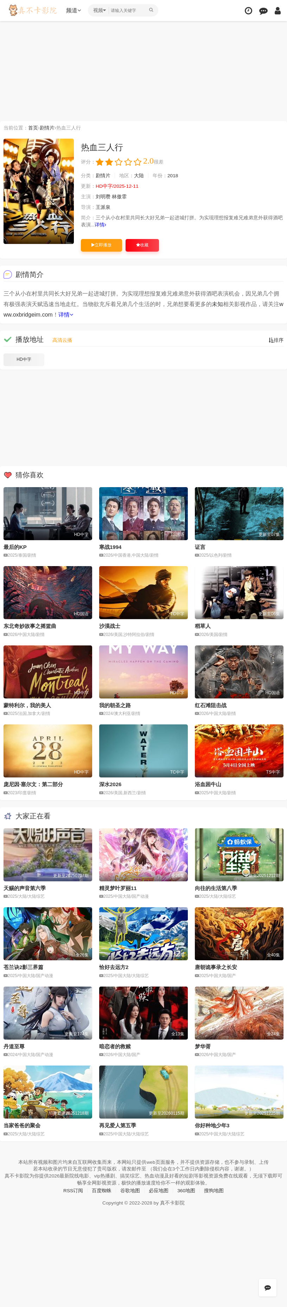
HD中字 (24, 359)
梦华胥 (203, 1046)
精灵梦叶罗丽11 (118, 888)
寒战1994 (110, 547)
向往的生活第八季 (216, 888)
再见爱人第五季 (117, 1125)
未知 (217, 304)
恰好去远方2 (113, 967)
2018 (172, 176)
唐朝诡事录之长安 (216, 967)
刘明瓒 (103, 197)
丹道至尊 (14, 1046)
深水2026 (110, 784)
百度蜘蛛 (101, 1190)
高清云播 (62, 340)
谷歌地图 (130, 1190)
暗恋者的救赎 (115, 1046)
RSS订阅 (73, 1190)
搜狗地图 (214, 1190)
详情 (101, 225)
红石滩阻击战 (211, 705)
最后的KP (15, 547)
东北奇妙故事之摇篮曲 (30, 626)
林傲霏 (119, 197)
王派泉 (103, 207)
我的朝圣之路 (115, 705)
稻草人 (203, 626)
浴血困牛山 (208, 784)
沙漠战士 (109, 626)
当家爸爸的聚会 (22, 1125)
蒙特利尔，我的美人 (27, 705)
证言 (200, 547)
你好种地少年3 (212, 1125)
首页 (33, 128)
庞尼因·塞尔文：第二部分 (33, 784)
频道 (74, 10)
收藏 (142, 245)
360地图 (186, 1190)
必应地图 (158, 1190)
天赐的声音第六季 (25, 888)
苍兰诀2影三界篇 (23, 967)
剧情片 (47, 128)
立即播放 (101, 245)
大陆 (139, 176)
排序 (276, 340)
